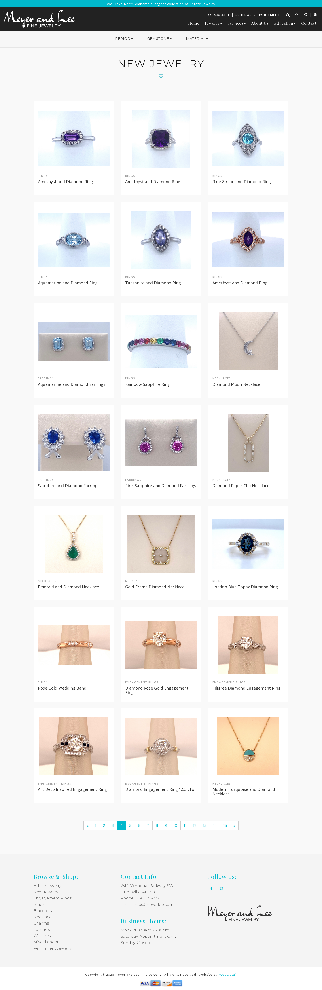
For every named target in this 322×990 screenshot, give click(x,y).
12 (195, 825)
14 (215, 825)
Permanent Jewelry (53, 948)
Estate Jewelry (47, 885)
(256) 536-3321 (216, 15)
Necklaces (44, 917)
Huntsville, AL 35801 (140, 892)
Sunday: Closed (135, 942)
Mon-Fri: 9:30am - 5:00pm (145, 930)
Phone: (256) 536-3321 (141, 898)
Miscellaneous (48, 942)
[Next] (234, 825)
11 (185, 825)
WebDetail (228, 974)
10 (175, 825)
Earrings (42, 929)
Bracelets (43, 910)
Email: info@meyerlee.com (147, 904)
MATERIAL (197, 38)
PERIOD (124, 38)
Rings (39, 904)
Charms (41, 923)
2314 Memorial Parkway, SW (147, 885)
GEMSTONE (159, 38)
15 (225, 825)
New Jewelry (46, 892)
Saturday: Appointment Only (148, 936)
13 (205, 825)
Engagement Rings (53, 898)
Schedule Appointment (257, 15)
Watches (42, 935)
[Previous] (87, 825)
